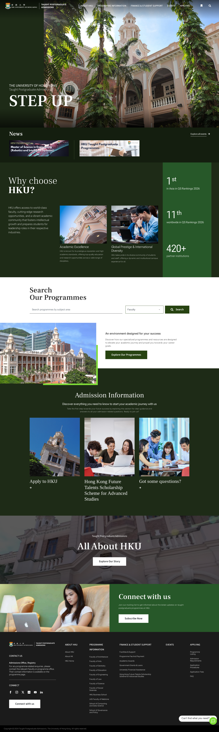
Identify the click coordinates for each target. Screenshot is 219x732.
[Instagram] (18, 692)
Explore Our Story (109, 561)
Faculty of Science (96, 684)
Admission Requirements (195, 660)
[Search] (210, 5)
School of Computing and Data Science (98, 705)
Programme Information (111, 5)
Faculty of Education (97, 670)
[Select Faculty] (144, 310)
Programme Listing (195, 653)
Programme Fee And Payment (132, 656)
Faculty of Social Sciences (96, 689)
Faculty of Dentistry (97, 666)
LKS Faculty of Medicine (99, 699)
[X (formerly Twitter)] (24, 692)
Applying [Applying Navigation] (195, 644)
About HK (69, 656)
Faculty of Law (95, 679)
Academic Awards (127, 661)
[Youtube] (37, 692)
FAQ (192, 676)
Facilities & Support (127, 652)
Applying (185, 5)
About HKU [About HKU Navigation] (71, 644)
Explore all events (200, 134)
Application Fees (197, 672)
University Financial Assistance (132, 670)
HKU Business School (98, 695)
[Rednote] (30, 692)
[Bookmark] (201, 5)
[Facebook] (12, 692)
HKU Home (69, 661)
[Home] (36, 6)
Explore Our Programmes (126, 355)
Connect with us (24, 704)
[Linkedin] (43, 692)
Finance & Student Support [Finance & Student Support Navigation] (135, 644)
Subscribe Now (133, 618)
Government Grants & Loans (131, 665)
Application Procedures (195, 666)
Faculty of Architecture (98, 657)
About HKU (87, 5)
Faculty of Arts (95, 661)
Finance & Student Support (147, 5)
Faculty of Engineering (98, 675)
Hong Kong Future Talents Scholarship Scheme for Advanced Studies (135, 675)
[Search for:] (76, 310)
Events (171, 5)
